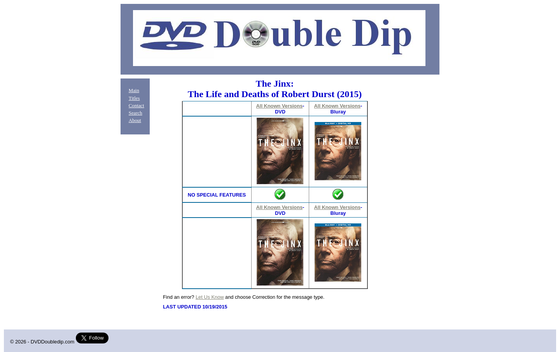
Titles (134, 98)
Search (135, 113)
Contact (136, 105)
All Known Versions (279, 106)
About (135, 120)
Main (134, 90)
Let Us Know (210, 297)
